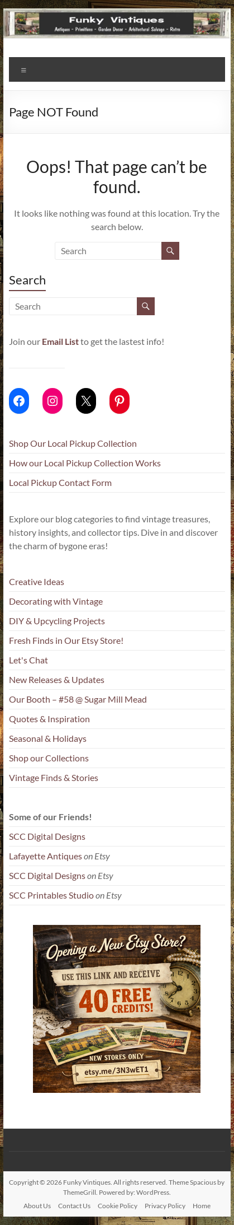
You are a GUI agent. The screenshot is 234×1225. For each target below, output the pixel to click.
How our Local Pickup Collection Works (85, 462)
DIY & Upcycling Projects (57, 620)
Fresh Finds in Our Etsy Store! (66, 640)
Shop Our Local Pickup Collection (73, 443)
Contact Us (74, 1205)
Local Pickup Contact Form (60, 482)
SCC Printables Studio (51, 895)
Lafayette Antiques (45, 855)
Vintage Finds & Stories (53, 777)
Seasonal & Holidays (48, 738)
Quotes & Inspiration (49, 718)
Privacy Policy (165, 1205)
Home (202, 1205)
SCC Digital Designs (47, 836)
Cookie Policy (117, 1205)
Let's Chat (28, 659)
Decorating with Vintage (56, 601)
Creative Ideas (36, 581)
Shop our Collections (49, 757)
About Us (37, 1205)
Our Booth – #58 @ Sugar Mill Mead (78, 699)
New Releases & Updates (56, 679)
